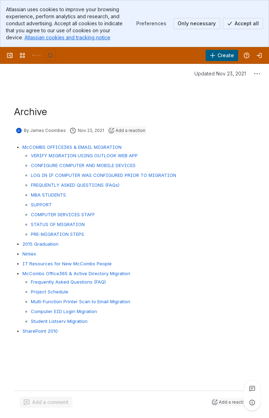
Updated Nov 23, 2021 (220, 74)
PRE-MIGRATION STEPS (57, 234)
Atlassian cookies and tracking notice (67, 37)
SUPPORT (41, 204)
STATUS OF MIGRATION (58, 224)
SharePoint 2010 (40, 331)
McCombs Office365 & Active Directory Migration (76, 273)
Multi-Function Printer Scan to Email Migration (80, 301)
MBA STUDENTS (48, 195)
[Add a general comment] (46, 402)
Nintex (29, 254)
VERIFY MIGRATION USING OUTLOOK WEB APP (84, 155)
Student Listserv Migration (59, 321)
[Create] (222, 55)
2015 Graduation (40, 244)
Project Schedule (49, 291)
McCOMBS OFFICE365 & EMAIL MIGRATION (72, 147)
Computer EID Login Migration (64, 311)
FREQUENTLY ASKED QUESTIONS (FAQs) (75, 185)
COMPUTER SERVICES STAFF (63, 214)
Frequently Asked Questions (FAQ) (68, 282)
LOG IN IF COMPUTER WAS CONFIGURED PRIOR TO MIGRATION (103, 175)
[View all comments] (252, 388)
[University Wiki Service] (36, 55)
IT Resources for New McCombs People (67, 263)
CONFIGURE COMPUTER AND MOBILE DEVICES (83, 165)
